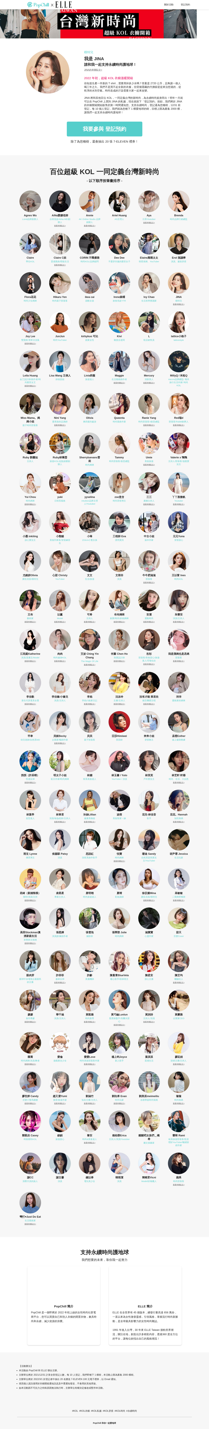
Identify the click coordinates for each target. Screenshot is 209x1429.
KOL (75, 1411)
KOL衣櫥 (85, 1411)
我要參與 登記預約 (104, 129)
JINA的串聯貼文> (93, 70)
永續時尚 (132, 1411)
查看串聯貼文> (60, 226)
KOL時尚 (120, 1411)
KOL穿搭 (108, 1411)
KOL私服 (97, 1411)
